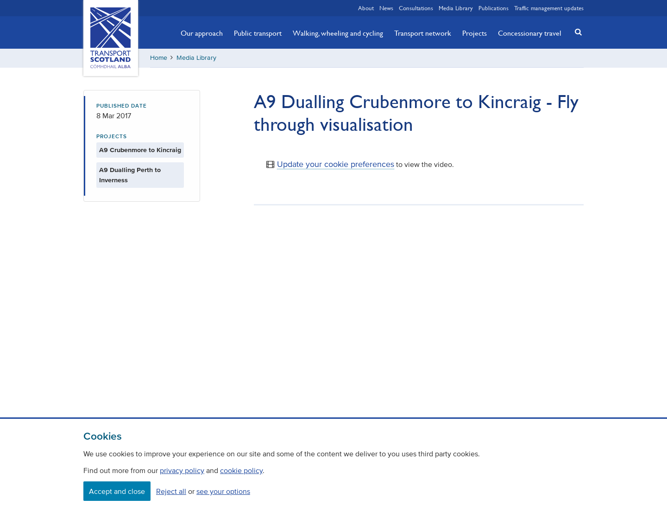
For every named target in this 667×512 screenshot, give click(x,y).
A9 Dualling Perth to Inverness (130, 174)
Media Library (456, 8)
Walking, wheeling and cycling (338, 33)
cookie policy (241, 470)
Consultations (416, 8)
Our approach (202, 33)
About (366, 8)
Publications (493, 8)
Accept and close (117, 491)
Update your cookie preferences (335, 164)
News (386, 8)
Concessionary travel (529, 33)
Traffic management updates (549, 8)
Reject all (171, 491)
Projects (474, 33)
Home (158, 57)
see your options (223, 491)
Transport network (422, 33)
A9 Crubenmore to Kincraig (140, 150)
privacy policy (182, 470)
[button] (576, 31)
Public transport (258, 33)
